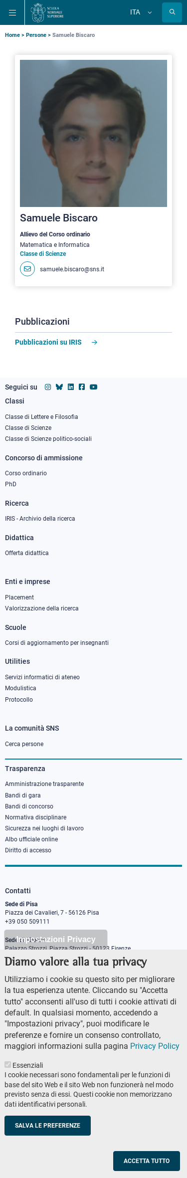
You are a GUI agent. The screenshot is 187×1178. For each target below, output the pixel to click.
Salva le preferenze (47, 1125)
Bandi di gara (23, 795)
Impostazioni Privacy (55, 939)
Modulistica (20, 688)
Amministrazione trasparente (44, 784)
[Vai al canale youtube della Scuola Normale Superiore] (94, 387)
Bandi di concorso (29, 806)
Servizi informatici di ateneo (42, 677)
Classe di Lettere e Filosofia (41, 416)
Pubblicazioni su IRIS (48, 342)
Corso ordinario (26, 473)
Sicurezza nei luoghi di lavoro (44, 828)
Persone (36, 35)
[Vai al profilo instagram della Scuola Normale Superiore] (48, 387)
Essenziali (27, 1065)
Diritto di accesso (28, 850)
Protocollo (19, 699)
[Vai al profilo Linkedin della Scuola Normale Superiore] (71, 387)
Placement (19, 597)
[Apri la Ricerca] (172, 12)
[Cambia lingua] (148, 12)
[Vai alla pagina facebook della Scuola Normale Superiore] (82, 387)
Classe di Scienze (28, 427)
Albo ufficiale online (31, 839)
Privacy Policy (155, 1046)
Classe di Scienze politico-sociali (48, 438)
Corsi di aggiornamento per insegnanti (57, 642)
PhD (10, 484)
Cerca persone (24, 744)
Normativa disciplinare (35, 817)
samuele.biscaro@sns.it (72, 269)
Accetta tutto (147, 1161)
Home (12, 35)
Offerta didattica (27, 553)
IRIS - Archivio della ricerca (40, 518)
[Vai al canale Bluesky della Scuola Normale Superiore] (59, 387)
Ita (135, 12)
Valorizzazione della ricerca (42, 608)
